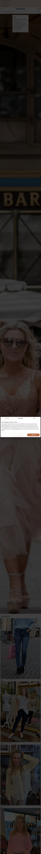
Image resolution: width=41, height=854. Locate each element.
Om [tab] (34, 418)
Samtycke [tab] (7, 418)
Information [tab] (20, 418)
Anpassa (20, 434)
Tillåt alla (33, 434)
